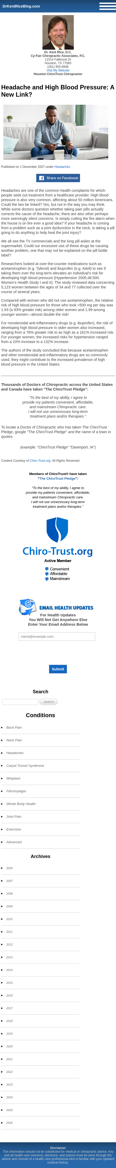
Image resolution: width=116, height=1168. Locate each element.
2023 (9, 1084)
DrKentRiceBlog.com (21, 6)
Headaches (62, 167)
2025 (9, 1110)
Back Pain (13, 727)
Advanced (13, 842)
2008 (9, 893)
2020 (9, 1046)
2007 (9, 880)
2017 (9, 1008)
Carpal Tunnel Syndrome (25, 766)
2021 (9, 1059)
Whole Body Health (20, 804)
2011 (9, 931)
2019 (9, 1033)
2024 (9, 1097)
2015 (9, 982)
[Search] (20, 702)
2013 (9, 957)
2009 (9, 906)
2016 (9, 995)
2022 (9, 1071)
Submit (58, 669)
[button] (48, 701)
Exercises (13, 829)
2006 (9, 868)
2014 (9, 970)
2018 (9, 1020)
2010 (9, 919)
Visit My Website (58, 70)
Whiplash (13, 778)
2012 (9, 944)
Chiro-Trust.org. (40, 461)
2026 (9, 1122)
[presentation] (58, 653)
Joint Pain (13, 817)
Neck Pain (14, 740)
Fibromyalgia (16, 791)
